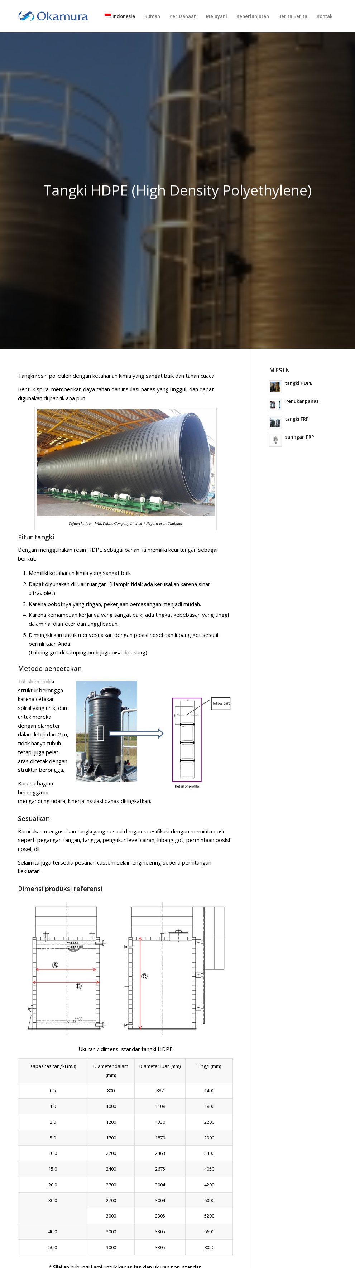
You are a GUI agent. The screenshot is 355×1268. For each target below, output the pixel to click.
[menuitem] (120, 16)
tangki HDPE (298, 383)
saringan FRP (299, 437)
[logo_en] (53, 16)
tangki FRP (297, 419)
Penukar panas (301, 401)
